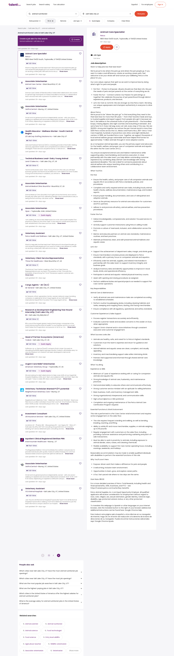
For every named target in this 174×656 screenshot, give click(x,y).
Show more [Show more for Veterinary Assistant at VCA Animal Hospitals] (64, 502)
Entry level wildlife (53, 637)
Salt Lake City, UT (34, 28)
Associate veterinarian (34, 650)
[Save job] (80, 52)
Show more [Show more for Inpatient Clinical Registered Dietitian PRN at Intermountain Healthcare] (69, 452)
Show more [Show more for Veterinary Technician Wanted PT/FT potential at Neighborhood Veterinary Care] (65, 402)
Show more (73, 650)
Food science (30, 637)
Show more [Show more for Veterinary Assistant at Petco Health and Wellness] (64, 246)
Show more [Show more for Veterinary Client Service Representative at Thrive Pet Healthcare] (29, 273)
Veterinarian (58, 650)
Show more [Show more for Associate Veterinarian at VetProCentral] (70, 119)
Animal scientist (31, 624)
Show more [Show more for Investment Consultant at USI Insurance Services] (70, 427)
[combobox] (52, 14)
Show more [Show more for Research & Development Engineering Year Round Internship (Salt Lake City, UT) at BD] (71, 325)
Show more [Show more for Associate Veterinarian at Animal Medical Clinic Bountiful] (59, 196)
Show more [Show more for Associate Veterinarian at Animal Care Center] (68, 95)
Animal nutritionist (55, 624)
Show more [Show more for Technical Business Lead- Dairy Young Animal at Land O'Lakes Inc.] (66, 172)
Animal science (31, 630)
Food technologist (54, 630)
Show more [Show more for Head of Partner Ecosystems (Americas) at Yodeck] (29, 352)
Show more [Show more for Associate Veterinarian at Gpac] (61, 221)
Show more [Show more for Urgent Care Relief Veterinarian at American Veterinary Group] (67, 377)
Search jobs (22, 28)
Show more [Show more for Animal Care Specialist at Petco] (64, 70)
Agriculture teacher (33, 644)
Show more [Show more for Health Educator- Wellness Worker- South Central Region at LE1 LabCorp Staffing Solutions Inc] (71, 147)
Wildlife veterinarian (58, 644)
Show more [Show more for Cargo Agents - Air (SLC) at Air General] (73, 298)
